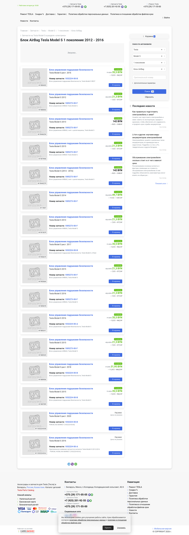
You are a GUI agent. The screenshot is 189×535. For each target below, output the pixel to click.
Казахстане (39, 487)
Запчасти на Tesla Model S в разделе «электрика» (43, 35)
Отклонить (121, 528)
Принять (108, 528)
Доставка (50, 14)
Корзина (149, 36)
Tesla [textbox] (148, 50)
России (30, 487)
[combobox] (149, 49)
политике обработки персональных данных (87, 520)
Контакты (34, 21)
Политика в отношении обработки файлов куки (131, 14)
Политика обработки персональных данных (88, 14)
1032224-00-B (71, 78)
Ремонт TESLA (26, 14)
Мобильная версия (162, 529)
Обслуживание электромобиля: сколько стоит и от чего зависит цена (147, 160)
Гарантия (61, 14)
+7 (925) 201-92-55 (112, 6)
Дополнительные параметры (143, 83)
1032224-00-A (71, 324)
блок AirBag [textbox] (148, 69)
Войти (166, 18)
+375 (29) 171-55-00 (152, 6)
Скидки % (39, 14)
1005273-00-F (71, 103)
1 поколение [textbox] (148, 63)
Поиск (149, 91)
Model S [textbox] (148, 56)
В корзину (115, 85)
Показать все (161, 183)
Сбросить (149, 97)
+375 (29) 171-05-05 (71, 6)
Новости (24, 21)
